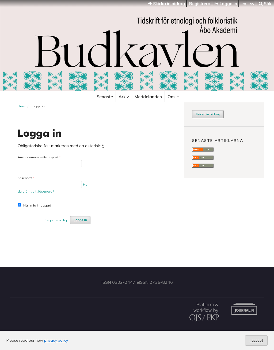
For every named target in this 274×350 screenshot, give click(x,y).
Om (172, 96)
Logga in (226, 3)
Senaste (105, 96)
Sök (265, 3)
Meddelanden (148, 96)
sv (252, 3)
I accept (256, 340)
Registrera (199, 3)
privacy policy (56, 340)
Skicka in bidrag (166, 3)
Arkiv (124, 96)
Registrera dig (55, 220)
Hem (21, 106)
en (243, 3)
